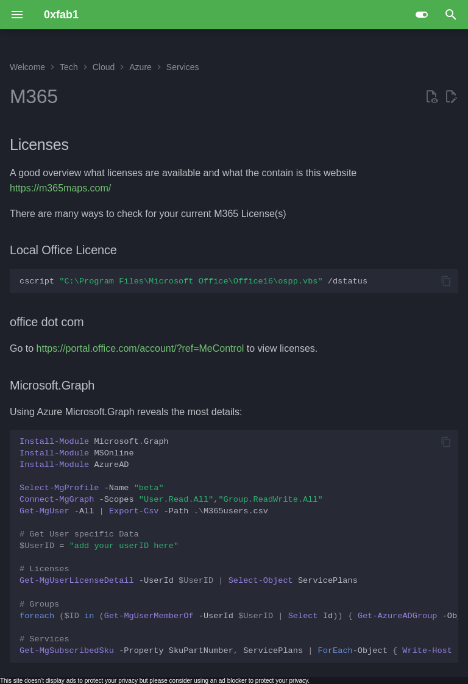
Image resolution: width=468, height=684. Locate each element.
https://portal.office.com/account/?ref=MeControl (140, 348)
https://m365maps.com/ (60, 188)
